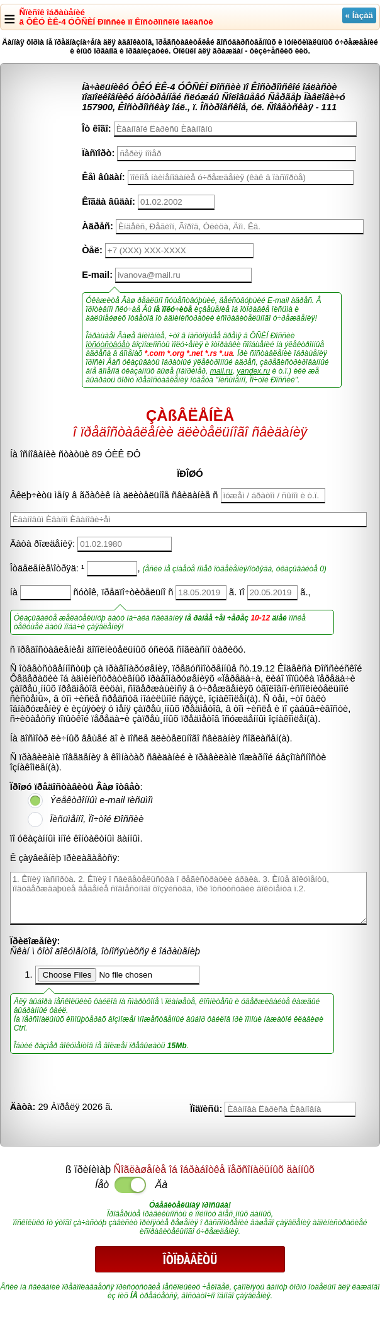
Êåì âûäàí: (103, 177)
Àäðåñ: (97, 226)
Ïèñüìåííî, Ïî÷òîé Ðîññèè (96, 819)
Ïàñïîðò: (98, 153)
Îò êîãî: (96, 128)
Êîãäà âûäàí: (108, 202)
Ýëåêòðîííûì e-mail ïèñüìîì (101, 800)
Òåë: (92, 250)
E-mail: (97, 275)
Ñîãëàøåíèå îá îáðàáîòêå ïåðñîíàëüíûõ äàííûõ (214, 1169)
